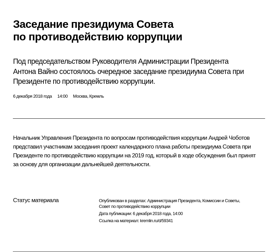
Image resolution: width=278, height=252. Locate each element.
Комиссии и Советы (220, 200)
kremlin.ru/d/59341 (156, 220)
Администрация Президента (173, 200)
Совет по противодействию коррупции (134, 206)
